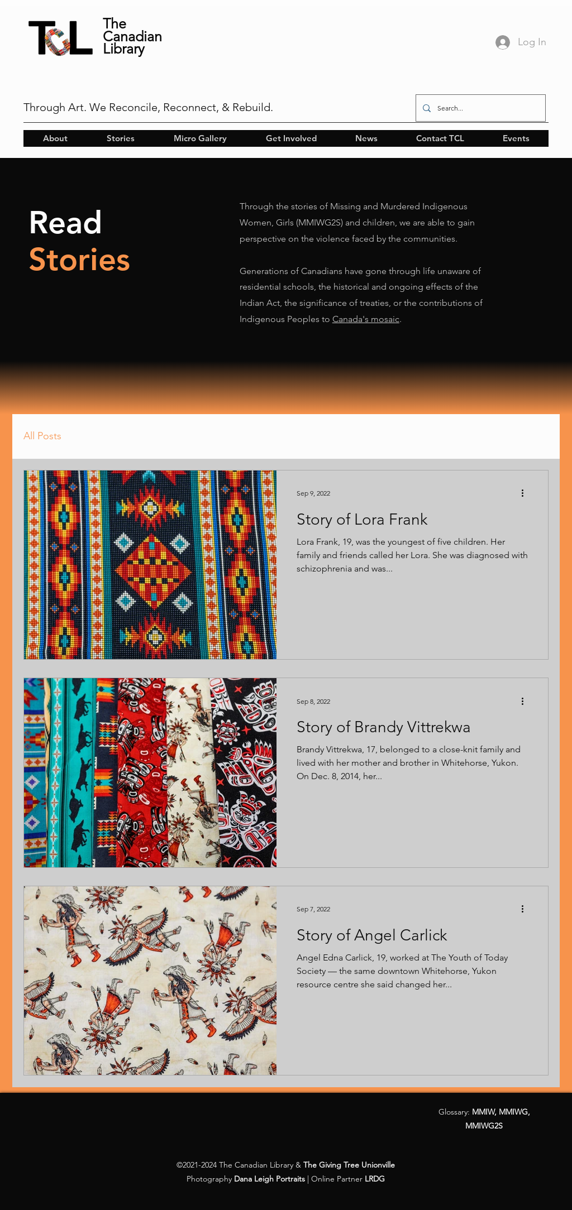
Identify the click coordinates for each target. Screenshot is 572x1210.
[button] (55, 138)
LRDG (375, 1179)
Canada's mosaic (365, 319)
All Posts (42, 436)
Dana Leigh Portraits (269, 1179)
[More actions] (526, 493)
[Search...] (479, 108)
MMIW (483, 1112)
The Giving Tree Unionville (349, 1165)
